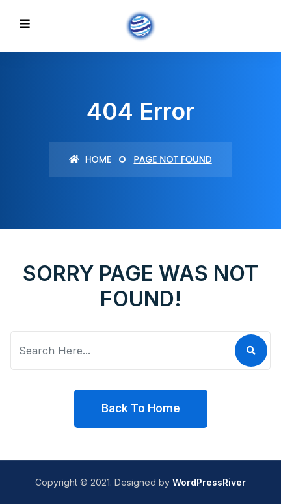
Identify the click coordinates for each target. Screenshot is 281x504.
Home (90, 159)
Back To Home (140, 408)
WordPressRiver (209, 482)
